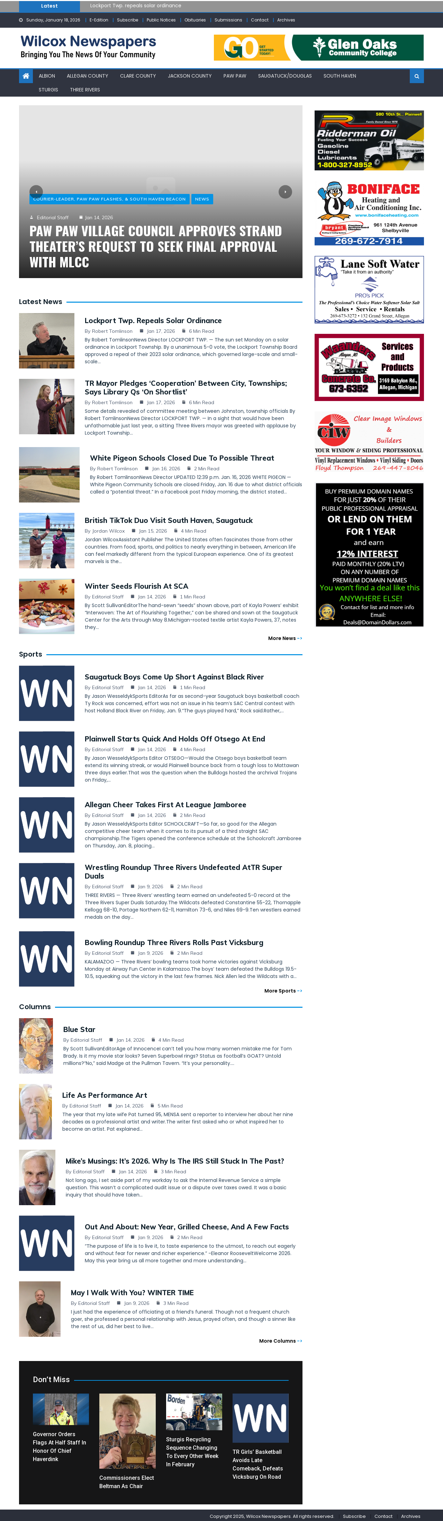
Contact (260, 20)
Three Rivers (85, 89)
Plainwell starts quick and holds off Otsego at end (175, 736)
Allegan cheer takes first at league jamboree (165, 802)
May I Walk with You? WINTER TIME (132, 1290)
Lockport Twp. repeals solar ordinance (135, 5)
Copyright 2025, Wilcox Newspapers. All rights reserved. (272, 1514)
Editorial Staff (53, 217)
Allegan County (87, 75)
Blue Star (79, 1027)
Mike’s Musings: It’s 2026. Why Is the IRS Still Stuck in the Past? (175, 1159)
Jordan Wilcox (108, 529)
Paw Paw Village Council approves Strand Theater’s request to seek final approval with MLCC (155, 245)
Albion (47, 75)
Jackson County (190, 75)
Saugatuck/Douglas (285, 75)
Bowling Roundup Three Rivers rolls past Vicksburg (174, 940)
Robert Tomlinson (112, 329)
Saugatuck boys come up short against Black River (174, 674)
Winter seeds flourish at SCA (136, 584)
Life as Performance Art (104, 1093)
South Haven (340, 75)
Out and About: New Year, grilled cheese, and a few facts (187, 1224)
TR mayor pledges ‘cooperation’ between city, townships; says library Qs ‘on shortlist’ (186, 385)
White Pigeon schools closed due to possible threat (182, 456)
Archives (286, 20)
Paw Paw (235, 75)
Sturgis (48, 89)
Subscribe (127, 20)
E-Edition (99, 20)
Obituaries (195, 20)
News (202, 199)
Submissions (228, 20)
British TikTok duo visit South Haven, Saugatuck (169, 518)
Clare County (138, 75)
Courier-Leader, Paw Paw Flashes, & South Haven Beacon (109, 199)
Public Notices (161, 20)
